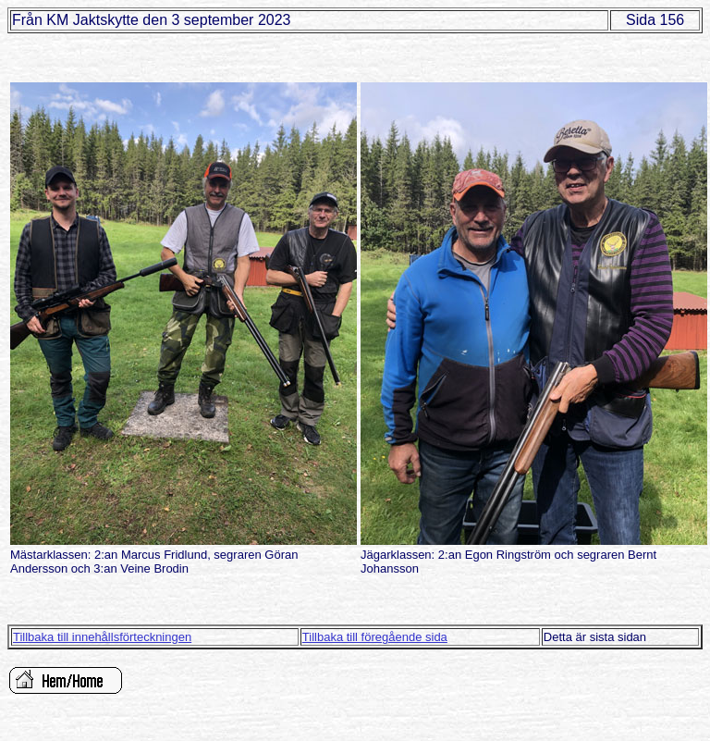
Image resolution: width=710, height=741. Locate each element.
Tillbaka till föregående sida (374, 637)
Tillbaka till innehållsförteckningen (102, 637)
